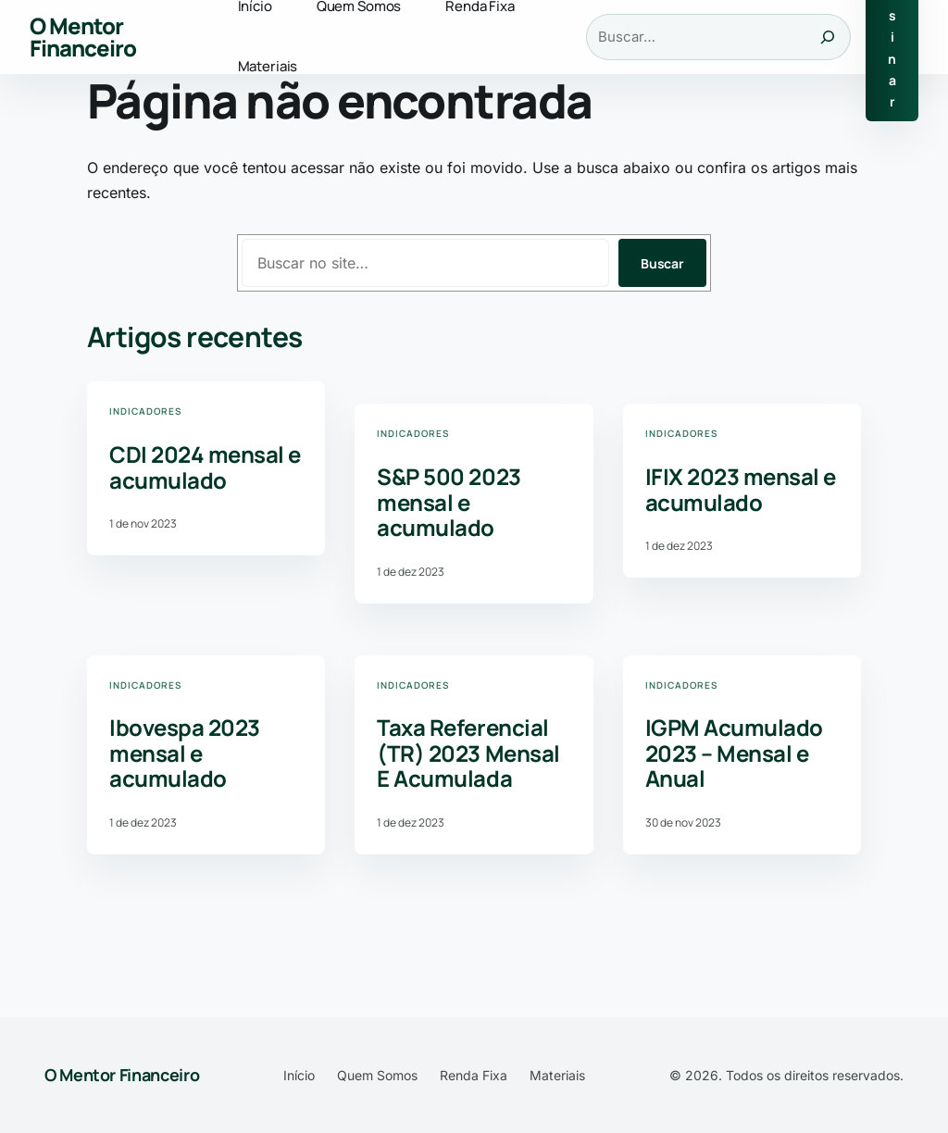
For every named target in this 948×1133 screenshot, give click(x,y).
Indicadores (145, 411)
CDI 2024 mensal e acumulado (205, 467)
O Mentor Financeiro (83, 36)
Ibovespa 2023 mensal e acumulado (184, 753)
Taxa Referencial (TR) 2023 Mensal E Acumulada (468, 753)
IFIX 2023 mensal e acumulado (740, 489)
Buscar (662, 263)
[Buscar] (827, 37)
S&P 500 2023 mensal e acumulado (448, 502)
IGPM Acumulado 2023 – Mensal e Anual (734, 753)
